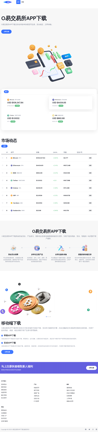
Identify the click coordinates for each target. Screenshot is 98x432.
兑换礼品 (36, 396)
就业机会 (4, 384)
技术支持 (4, 418)
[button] (46, 316)
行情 (22, 2)
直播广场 (36, 393)
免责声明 (4, 392)
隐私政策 (4, 390)
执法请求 (4, 398)
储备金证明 (70, 401)
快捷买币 (36, 388)
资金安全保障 (13, 254)
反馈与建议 (4, 421)
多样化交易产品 (37, 254)
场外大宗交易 (71, 390)
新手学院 (36, 390)
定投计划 (36, 398)
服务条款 (4, 387)
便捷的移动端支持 (84, 254)
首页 (18, 2)
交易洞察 (69, 396)
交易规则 (4, 413)
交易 (90, 158)
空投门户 (4, 416)
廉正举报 (4, 395)
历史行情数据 (71, 393)
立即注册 (7, 356)
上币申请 (69, 398)
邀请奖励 (69, 388)
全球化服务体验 (61, 254)
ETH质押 (36, 401)
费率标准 (4, 410)
